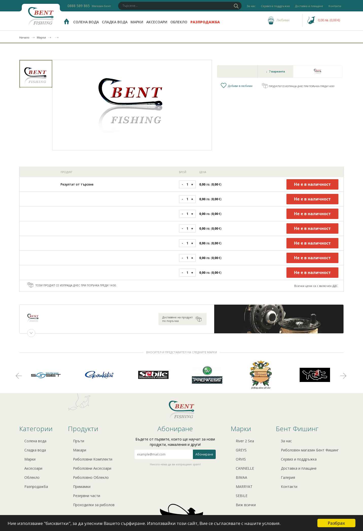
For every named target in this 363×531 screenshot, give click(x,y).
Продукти (83, 428)
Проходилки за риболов (94, 504)
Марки (137, 22)
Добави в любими (241, 86)
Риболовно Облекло (91, 477)
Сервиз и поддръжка (275, 6)
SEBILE (241, 495)
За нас (251, 6)
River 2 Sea (245, 440)
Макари (79, 450)
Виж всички (246, 504)
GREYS (241, 450)
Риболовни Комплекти (92, 459)
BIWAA (241, 477)
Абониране (204, 454)
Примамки (81, 486)
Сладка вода (115, 22)
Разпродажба (205, 22)
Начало (24, 37)
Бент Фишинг (297, 428)
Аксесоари (156, 22)
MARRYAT (244, 486)
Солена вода (86, 22)
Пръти (78, 440)
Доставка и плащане (309, 6)
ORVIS (241, 459)
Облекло (178, 22)
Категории (35, 428)
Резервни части (86, 495)
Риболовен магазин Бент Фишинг (310, 450)
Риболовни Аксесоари (92, 468)
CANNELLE (245, 468)
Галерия (288, 477)
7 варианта (277, 71)
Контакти (335, 6)
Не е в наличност (312, 184)
